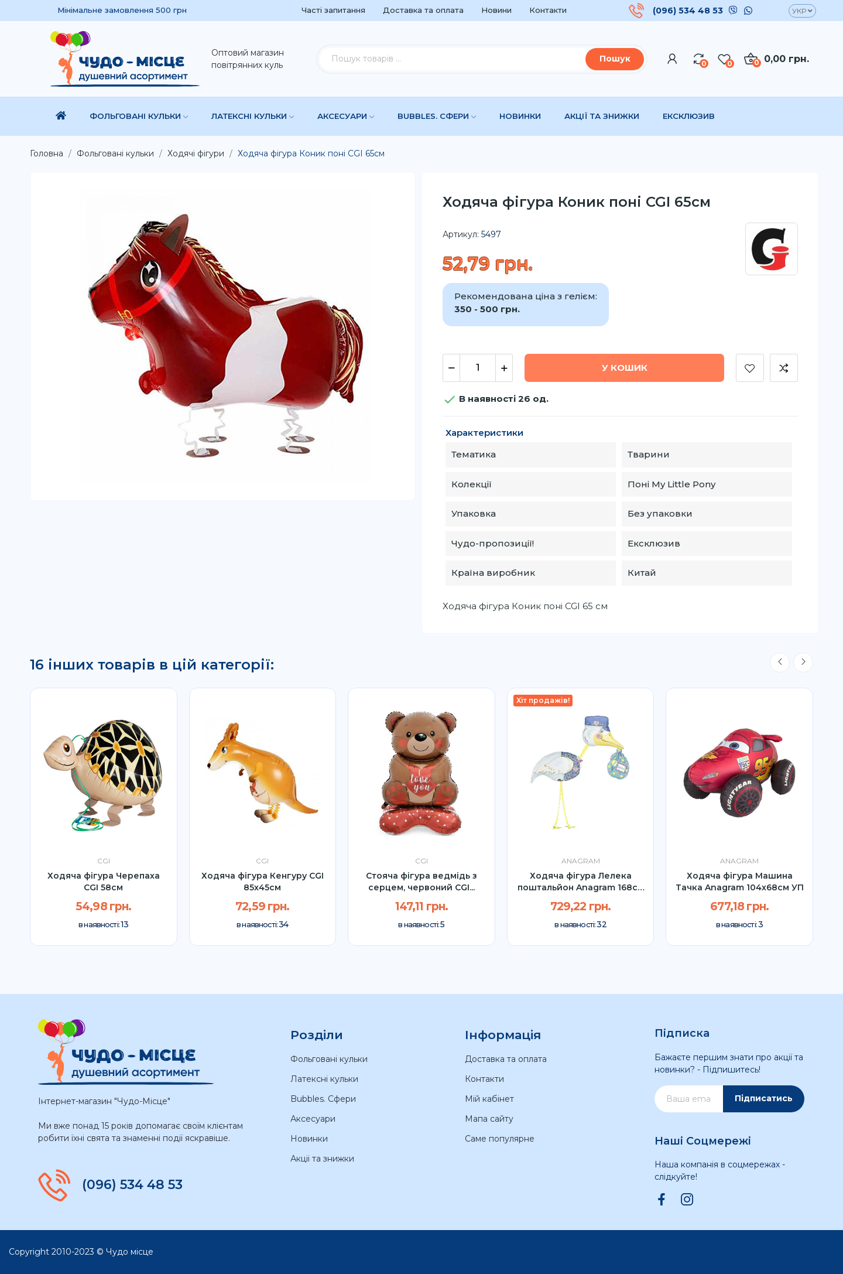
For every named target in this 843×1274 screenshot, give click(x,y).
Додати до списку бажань (750, 368)
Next (803, 662)
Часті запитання (333, 10)
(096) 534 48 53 (688, 10)
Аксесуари (312, 1119)
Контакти (548, 10)
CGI (103, 861)
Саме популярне (499, 1138)
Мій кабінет (489, 1099)
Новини (496, 10)
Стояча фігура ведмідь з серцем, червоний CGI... (421, 881)
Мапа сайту (489, 1119)
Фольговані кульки (329, 1059)
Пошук (614, 58)
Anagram (580, 861)
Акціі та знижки (322, 1158)
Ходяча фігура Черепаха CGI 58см (103, 881)
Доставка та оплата (423, 10)
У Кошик (624, 367)
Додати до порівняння (784, 368)
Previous (780, 662)
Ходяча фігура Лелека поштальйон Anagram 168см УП (581, 881)
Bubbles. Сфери (323, 1099)
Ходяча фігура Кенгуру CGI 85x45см (262, 881)
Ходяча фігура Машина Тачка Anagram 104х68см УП (740, 881)
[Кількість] (477, 368)
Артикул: (461, 234)
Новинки (309, 1138)
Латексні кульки (324, 1079)
